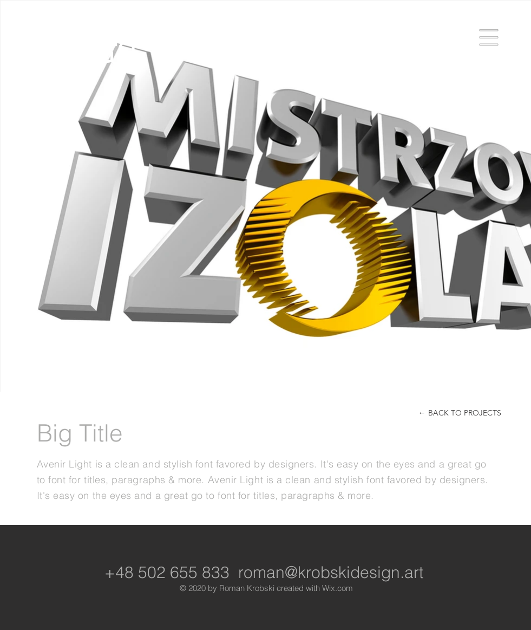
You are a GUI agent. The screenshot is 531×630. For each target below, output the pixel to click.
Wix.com (337, 588)
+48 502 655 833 (167, 572)
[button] (489, 37)
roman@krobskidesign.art (330, 572)
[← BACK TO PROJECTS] (459, 413)
